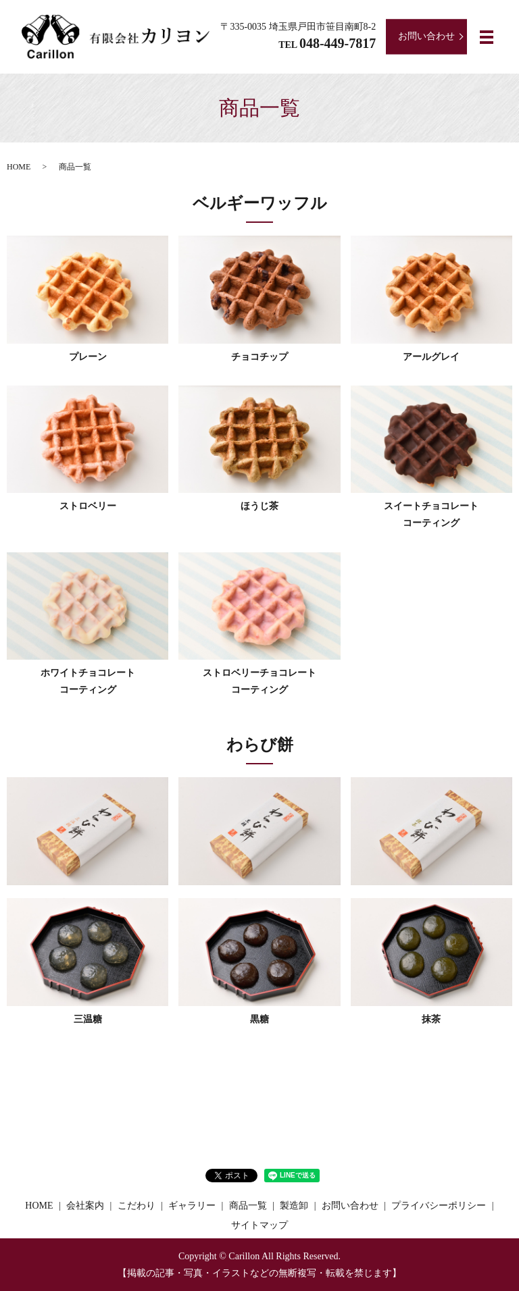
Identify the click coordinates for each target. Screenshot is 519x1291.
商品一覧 (248, 1206)
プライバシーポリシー (438, 1206)
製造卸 (294, 1206)
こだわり (136, 1206)
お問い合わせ (426, 36)
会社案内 (85, 1206)
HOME (18, 167)
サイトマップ (259, 1225)
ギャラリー (192, 1206)
